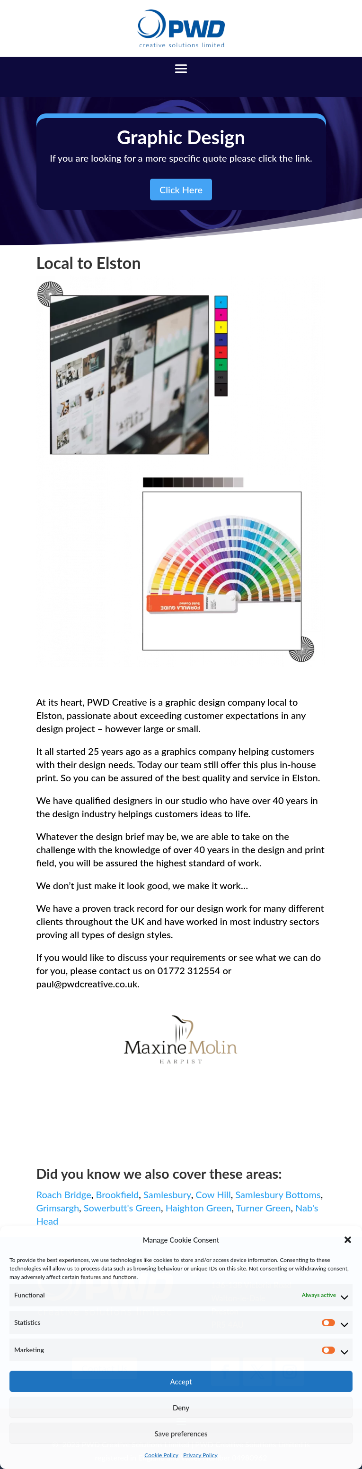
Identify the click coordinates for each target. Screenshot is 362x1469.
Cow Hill (212, 1194)
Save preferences (180, 1433)
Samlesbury (167, 1194)
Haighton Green (199, 1207)
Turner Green (263, 1207)
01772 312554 (189, 970)
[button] (348, 1239)
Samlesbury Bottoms (277, 1194)
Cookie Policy (161, 1455)
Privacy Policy (200, 1455)
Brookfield (117, 1194)
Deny (181, 1407)
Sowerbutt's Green (122, 1207)
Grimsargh (57, 1207)
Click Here (181, 189)
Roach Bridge (63, 1194)
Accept (181, 1381)
